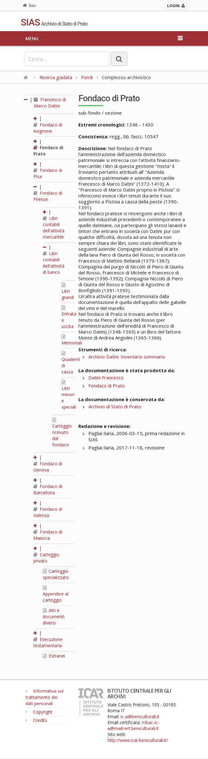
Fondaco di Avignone (47, 128)
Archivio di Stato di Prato (114, 406)
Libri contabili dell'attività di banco (53, 262)
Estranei (54, 656)
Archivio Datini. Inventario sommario (126, 356)
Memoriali (72, 340)
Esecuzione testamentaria (47, 642)
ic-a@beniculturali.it (140, 716)
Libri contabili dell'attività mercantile (53, 227)
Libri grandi (68, 291)
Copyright (39, 712)
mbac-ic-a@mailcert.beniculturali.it (133, 725)
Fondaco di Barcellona (47, 489)
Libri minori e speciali (69, 395)
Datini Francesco (106, 377)
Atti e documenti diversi (53, 616)
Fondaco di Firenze (47, 196)
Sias (29, 5)
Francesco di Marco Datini (50, 103)
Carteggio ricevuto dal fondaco (62, 433)
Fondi (87, 77)
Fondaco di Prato (106, 385)
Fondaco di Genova (47, 467)
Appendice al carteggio (55, 594)
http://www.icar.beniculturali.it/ (137, 740)
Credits (36, 720)
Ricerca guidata (55, 77)
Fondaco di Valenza (47, 512)
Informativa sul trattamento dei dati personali (44, 697)
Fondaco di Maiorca (47, 535)
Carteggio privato (46, 558)
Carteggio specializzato (56, 574)
